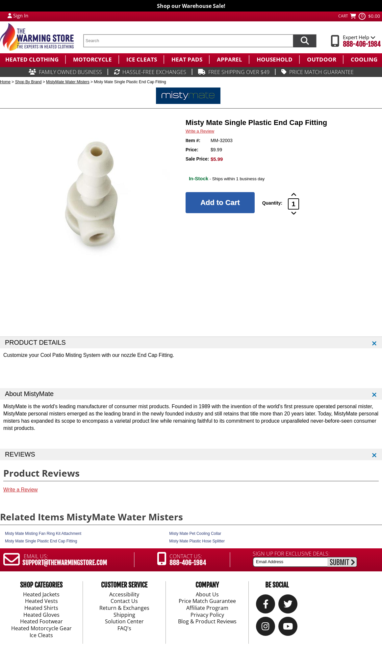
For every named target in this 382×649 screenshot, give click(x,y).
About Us (207, 594)
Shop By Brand (28, 82)
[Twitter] (288, 605)
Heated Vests (41, 601)
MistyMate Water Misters (67, 82)
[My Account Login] (10, 15)
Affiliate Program (207, 608)
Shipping (124, 615)
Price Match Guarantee (207, 601)
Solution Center (124, 621)
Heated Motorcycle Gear (41, 628)
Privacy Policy (207, 615)
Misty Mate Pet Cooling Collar (195, 533)
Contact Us (124, 601)
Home (5, 82)
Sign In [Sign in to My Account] (20, 15)
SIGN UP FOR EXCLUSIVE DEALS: (291, 553)
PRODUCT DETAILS (35, 342)
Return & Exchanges (124, 608)
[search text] (188, 40)
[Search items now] (305, 40)
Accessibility (124, 594)
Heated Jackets (41, 594)
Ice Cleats (41, 635)
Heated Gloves (41, 615)
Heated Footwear (41, 621)
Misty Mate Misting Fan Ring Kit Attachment (43, 533)
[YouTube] (288, 627)
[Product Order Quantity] (293, 204)
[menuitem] (32, 59)
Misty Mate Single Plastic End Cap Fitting (41, 541)
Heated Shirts (41, 608)
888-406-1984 (362, 44)
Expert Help (359, 37)
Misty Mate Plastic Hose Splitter (197, 541)
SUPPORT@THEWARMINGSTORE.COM (64, 563)
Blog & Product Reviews (207, 621)
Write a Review (200, 131)
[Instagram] (265, 627)
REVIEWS (20, 454)
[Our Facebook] (265, 605)
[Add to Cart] (220, 202)
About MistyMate (29, 393)
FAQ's (124, 628)
